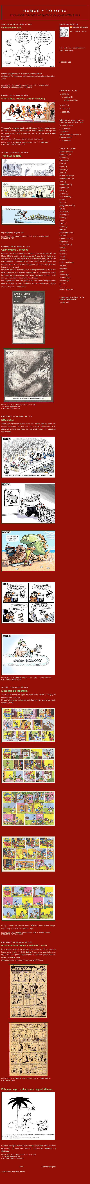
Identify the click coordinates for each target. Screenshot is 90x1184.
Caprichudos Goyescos (14, 249)
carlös (62, 167)
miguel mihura (17, 87)
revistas (63, 259)
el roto (62, 191)
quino (62, 254)
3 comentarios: (45, 677)
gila (61, 209)
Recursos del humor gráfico (70, 134)
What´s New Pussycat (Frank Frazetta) (23, 98)
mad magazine (65, 233)
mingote (63, 242)
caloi (61, 164)
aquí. (32, 928)
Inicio (21, 1167)
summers (28, 87)
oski (61, 247)
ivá (61, 221)
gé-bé (62, 203)
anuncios (63, 158)
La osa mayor (65, 128)
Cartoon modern (66, 137)
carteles (63, 170)
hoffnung (63, 215)
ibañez (62, 218)
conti (61, 182)
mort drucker (64, 245)
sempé (62, 269)
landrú (62, 226)
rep (12, 238)
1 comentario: (43, 85)
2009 (64, 109)
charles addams (66, 176)
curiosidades (64, 185)
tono (61, 283)
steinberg (63, 274)
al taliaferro (17, 934)
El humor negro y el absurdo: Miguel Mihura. (26, 1089)
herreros (15, 408)
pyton (62, 250)
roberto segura (65, 262)
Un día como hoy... (11, 27)
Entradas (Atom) (18, 1171)
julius (62, 223)
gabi (13, 1080)
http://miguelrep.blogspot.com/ (12, 233)
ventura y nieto (65, 289)
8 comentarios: (44, 1078)
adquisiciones (65, 152)
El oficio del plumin (67, 125)
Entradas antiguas (49, 1167)
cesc (61, 173)
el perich (63, 188)
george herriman (66, 206)
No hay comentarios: (11, 406)
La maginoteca (65, 140)
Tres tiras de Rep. (11, 156)
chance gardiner (80, 27)
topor (62, 286)
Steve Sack (7, 420)
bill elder (63, 161)
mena (62, 235)
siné (61, 271)
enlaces (63, 194)
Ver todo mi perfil (78, 31)
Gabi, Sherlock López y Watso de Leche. (24, 945)
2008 (64, 112)
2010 (64, 105)
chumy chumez (65, 179)
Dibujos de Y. (64, 303)
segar (62, 265)
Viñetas (39, 960)
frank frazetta (18, 144)
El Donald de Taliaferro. (14, 691)
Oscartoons (64, 132)
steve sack (16, 679)
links (61, 230)
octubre (67, 97)
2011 (64, 94)
